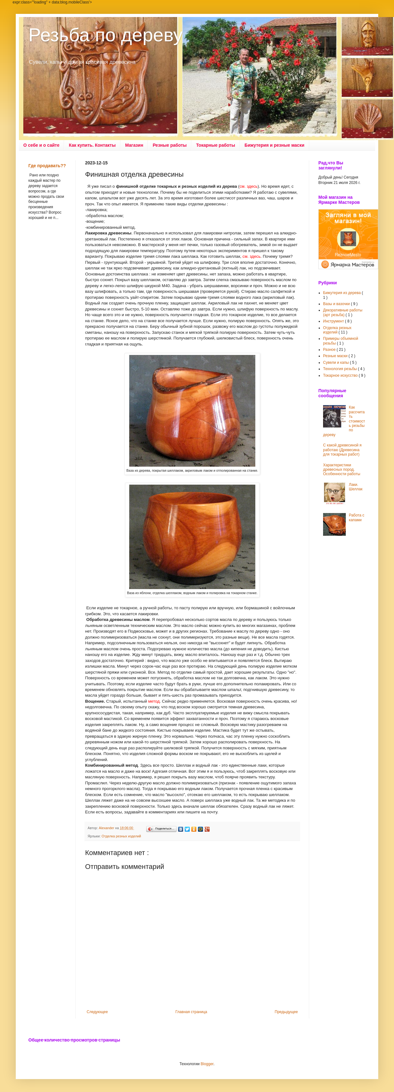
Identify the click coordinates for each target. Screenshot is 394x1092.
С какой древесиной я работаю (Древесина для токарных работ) (342, 450)
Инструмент (334, 321)
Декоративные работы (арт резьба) (342, 312)
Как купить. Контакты (92, 145)
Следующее (97, 1012)
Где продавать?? (47, 165)
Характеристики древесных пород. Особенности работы (341, 469)
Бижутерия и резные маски (274, 145)
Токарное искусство (341, 375)
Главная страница (191, 1012)
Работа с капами (356, 517)
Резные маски (336, 356)
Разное (330, 349)
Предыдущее (286, 1012)
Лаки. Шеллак (355, 486)
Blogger (206, 1064)
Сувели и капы (336, 362)
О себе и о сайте (41, 145)
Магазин (134, 145)
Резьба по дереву (105, 34)
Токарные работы (215, 145)
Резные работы (170, 145)
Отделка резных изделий (121, 836)
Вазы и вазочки (337, 304)
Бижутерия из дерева (342, 293)
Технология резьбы (340, 369)
